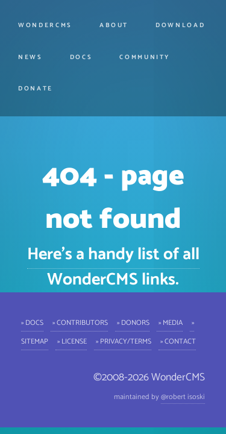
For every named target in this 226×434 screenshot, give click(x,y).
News (30, 57)
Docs (81, 57)
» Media (170, 322)
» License (71, 341)
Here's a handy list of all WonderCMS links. (113, 267)
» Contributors (79, 322)
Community (144, 57)
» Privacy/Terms (122, 341)
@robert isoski (183, 397)
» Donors (132, 322)
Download (180, 25)
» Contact (177, 341)
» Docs (32, 322)
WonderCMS (45, 25)
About (113, 25)
